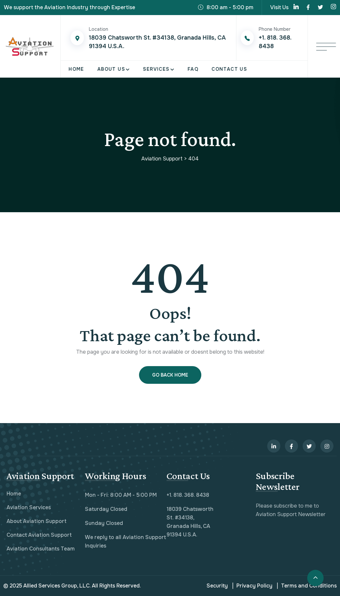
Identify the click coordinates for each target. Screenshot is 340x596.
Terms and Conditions (307, 586)
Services (156, 69)
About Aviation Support (37, 521)
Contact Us (229, 69)
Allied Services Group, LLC (56, 585)
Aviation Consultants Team (41, 548)
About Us (111, 69)
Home (76, 69)
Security (217, 585)
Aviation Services (29, 507)
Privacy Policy (252, 586)
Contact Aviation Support (39, 534)
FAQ (193, 69)
